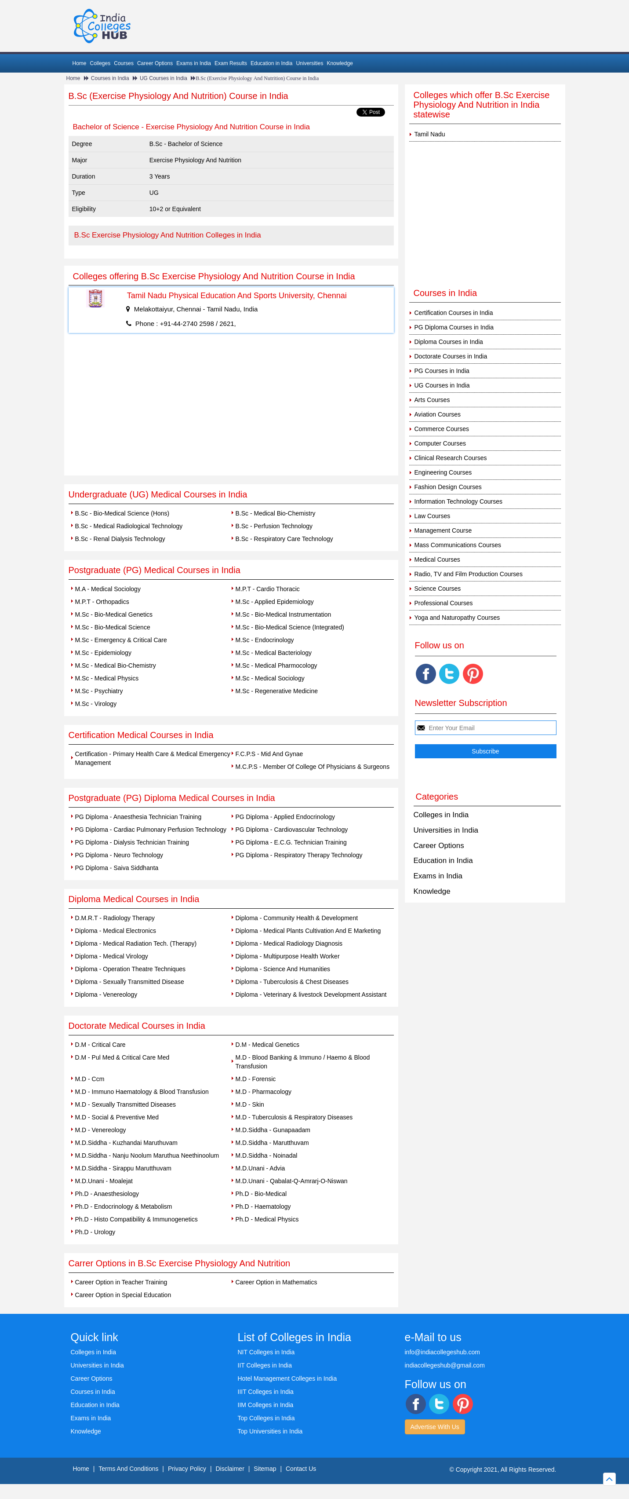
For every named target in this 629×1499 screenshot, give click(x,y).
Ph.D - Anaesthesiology (107, 1193)
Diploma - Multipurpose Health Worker (288, 956)
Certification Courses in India (453, 312)
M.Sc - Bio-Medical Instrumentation (283, 614)
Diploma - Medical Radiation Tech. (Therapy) (136, 943)
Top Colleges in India (266, 1418)
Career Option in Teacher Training (121, 1282)
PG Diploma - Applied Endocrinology (285, 816)
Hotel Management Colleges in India (287, 1378)
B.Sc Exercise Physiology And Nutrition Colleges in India (167, 235)
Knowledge (340, 63)
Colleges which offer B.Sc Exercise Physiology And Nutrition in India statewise (482, 104)
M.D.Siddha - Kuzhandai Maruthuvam (126, 1142)
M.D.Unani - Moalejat (104, 1181)
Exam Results (231, 63)
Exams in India (193, 63)
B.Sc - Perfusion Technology (274, 526)
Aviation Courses (437, 414)
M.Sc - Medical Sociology (270, 678)
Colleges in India (441, 815)
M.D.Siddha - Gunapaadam (273, 1129)
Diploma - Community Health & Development (297, 917)
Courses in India (110, 78)
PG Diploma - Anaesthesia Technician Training (138, 816)
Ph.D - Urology (95, 1232)
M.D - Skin (250, 1104)
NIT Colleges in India (266, 1352)
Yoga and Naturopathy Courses (457, 617)
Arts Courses (432, 399)
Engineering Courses (443, 472)
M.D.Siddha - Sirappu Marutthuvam (123, 1168)
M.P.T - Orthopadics (102, 601)
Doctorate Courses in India (450, 356)
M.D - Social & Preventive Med (117, 1117)
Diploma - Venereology (106, 994)
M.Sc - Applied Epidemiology (275, 601)
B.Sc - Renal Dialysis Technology (120, 538)
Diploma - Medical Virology (111, 956)
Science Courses (437, 588)
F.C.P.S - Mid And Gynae (269, 753)
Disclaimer (229, 1468)
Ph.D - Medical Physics (267, 1219)
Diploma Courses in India (448, 341)
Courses (124, 63)
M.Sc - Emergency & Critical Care (121, 639)
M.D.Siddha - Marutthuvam (272, 1142)
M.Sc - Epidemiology (103, 652)
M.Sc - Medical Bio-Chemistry (115, 665)
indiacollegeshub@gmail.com (445, 1365)
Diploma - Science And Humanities (283, 969)
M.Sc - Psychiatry (99, 691)
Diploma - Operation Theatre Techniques (130, 969)
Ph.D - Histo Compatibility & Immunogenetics (136, 1219)
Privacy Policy (187, 1468)
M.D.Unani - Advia (260, 1168)
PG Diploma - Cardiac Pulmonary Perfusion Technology (150, 829)
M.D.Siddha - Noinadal (267, 1155)
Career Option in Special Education (123, 1294)
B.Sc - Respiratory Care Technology (284, 538)
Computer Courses (440, 443)
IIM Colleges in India (266, 1404)
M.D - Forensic (256, 1078)
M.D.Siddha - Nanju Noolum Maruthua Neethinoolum (147, 1155)
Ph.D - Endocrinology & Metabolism (123, 1206)
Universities (309, 63)
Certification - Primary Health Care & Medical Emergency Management (152, 758)
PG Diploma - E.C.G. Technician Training (291, 842)
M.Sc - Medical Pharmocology (276, 665)
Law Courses (432, 515)
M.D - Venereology (100, 1129)
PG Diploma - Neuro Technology (119, 855)
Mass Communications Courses (458, 544)
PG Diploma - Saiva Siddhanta (117, 867)
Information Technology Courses (458, 501)
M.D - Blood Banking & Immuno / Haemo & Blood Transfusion (303, 1062)
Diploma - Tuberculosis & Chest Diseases (292, 981)
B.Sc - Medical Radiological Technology (129, 526)
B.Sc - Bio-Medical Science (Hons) (122, 513)
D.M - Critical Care (100, 1044)
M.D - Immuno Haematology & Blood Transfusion (142, 1091)
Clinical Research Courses (450, 457)
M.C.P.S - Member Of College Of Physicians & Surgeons (313, 766)
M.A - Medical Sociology (108, 588)
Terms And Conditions (128, 1468)
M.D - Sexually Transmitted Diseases (125, 1104)
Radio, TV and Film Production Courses (468, 574)
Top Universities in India (270, 1431)
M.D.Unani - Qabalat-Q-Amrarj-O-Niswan (292, 1181)
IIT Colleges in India (265, 1365)
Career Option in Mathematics (276, 1282)
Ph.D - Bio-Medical (261, 1193)
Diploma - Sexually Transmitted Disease (129, 981)
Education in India (271, 63)
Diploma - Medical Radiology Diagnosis (289, 943)
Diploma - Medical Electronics (115, 930)
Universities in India (446, 830)
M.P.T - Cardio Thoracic (268, 588)
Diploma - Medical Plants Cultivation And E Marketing (308, 930)
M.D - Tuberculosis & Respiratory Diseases (294, 1117)
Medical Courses (437, 559)
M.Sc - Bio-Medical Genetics (114, 614)
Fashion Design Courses (448, 486)
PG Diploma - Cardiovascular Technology (292, 829)
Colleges (100, 63)
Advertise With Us (435, 1426)
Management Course (443, 530)
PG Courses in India (441, 370)
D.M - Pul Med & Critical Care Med (122, 1057)
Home (80, 63)
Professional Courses (443, 603)
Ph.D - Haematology (263, 1206)
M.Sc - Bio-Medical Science (112, 627)
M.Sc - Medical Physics (107, 678)
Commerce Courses (441, 428)
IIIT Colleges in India (266, 1391)
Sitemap (265, 1468)
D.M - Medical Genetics (267, 1044)
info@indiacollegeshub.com (442, 1352)
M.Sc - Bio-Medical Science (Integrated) (290, 627)
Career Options (155, 63)
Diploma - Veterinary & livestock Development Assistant (311, 994)
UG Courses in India (163, 78)
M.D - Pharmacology (264, 1091)
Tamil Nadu (429, 134)
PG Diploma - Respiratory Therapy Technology (299, 855)
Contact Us (301, 1468)
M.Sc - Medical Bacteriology (274, 652)
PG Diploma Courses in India (454, 327)
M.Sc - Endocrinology (265, 639)
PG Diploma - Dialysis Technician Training (132, 842)
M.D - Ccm (90, 1078)
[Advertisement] (231, 409)
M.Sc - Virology (96, 703)
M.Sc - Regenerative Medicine (277, 691)
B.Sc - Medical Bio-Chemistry (276, 513)
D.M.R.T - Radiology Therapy (115, 917)
